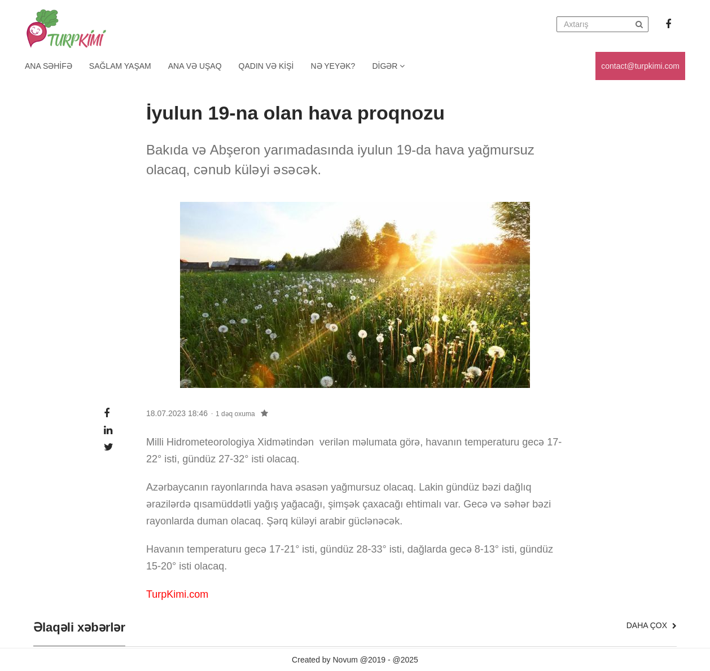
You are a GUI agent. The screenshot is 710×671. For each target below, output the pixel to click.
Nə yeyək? (333, 65)
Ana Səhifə (48, 65)
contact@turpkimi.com (640, 65)
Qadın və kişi (266, 65)
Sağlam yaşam (120, 65)
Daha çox (651, 625)
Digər (388, 65)
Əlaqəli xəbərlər (79, 627)
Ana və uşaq (195, 65)
